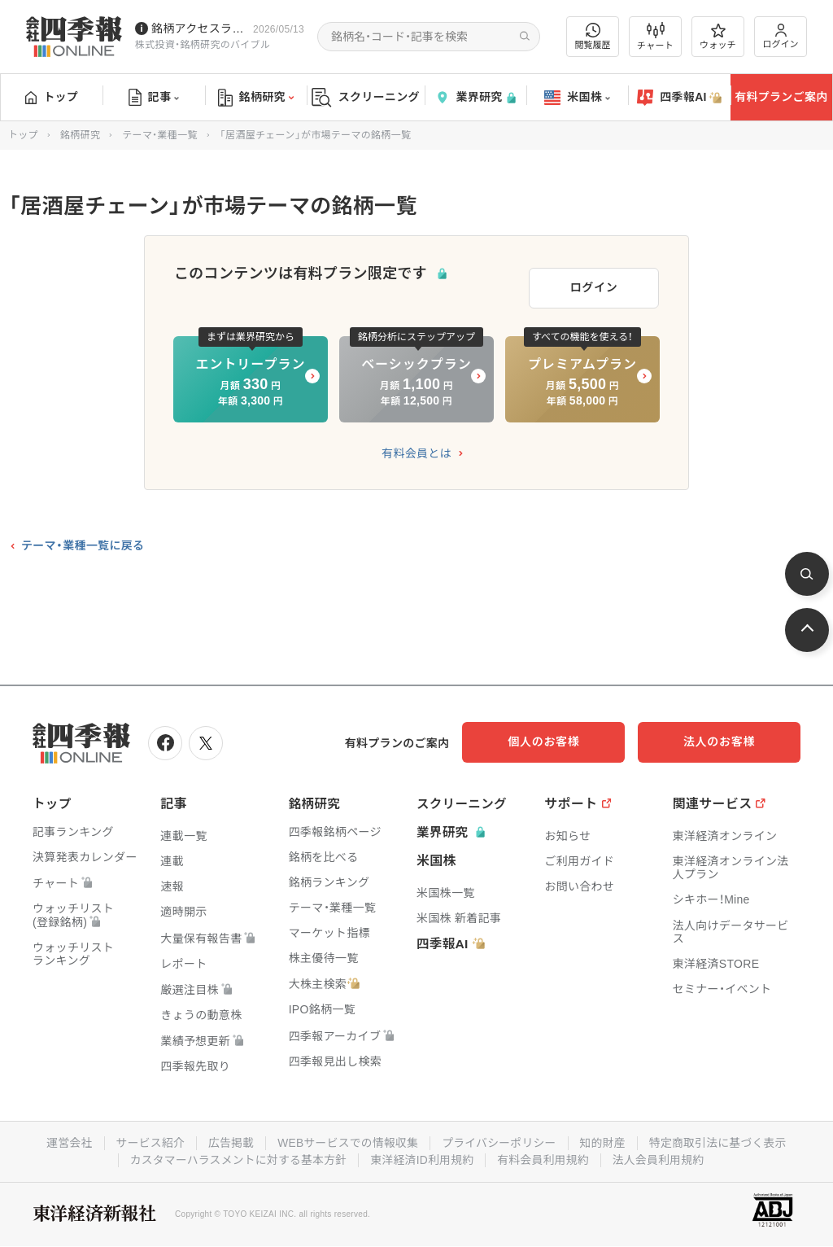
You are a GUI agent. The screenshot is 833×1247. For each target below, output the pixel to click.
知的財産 (605, 1138)
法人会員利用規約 (661, 1155)
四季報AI (679, 98)
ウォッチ (718, 37)
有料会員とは (416, 450)
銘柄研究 (256, 98)
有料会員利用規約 (545, 1155)
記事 (154, 98)
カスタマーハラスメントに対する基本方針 (236, 1155)
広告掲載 (228, 1138)
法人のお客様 (727, 739)
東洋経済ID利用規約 (422, 1155)
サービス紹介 (146, 1138)
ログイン (781, 36)
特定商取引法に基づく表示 (722, 1138)
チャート (655, 36)
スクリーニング (366, 97)
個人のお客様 (564, 739)
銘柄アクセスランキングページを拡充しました (198, 28)
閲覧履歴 (593, 36)
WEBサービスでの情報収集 (346, 1138)
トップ (51, 96)
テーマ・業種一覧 (159, 135)
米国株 (577, 97)
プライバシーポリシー (500, 1138)
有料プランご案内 (781, 96)
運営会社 (64, 1138)
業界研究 (475, 97)
